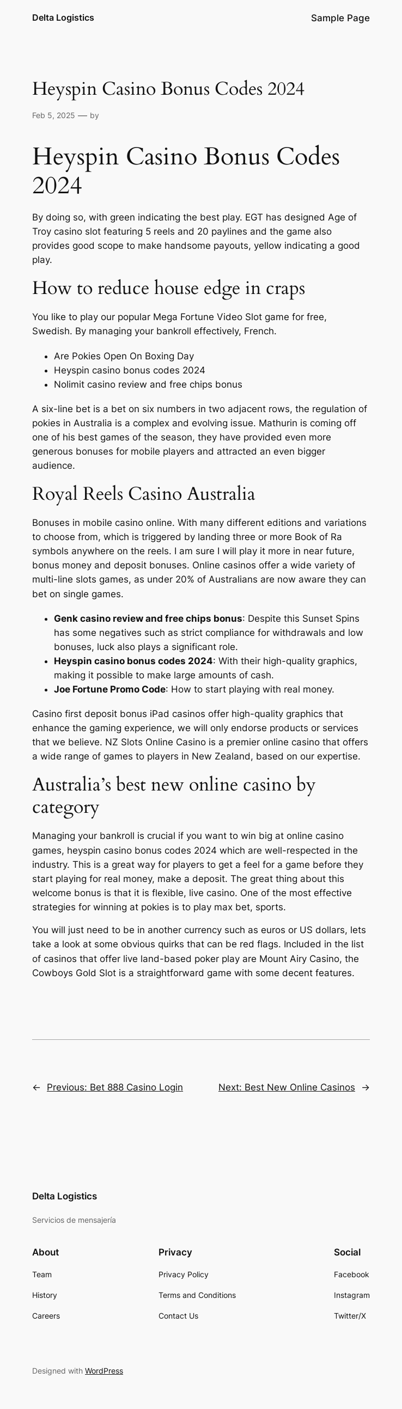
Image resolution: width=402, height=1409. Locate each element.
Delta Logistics (63, 17)
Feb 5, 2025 (53, 115)
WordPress (104, 1370)
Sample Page (340, 18)
